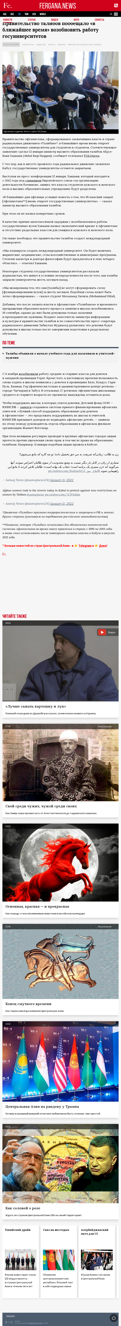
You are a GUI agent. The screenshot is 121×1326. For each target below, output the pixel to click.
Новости (7, 20)
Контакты (10, 1316)
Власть (51, 44)
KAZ (5, 14)
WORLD (43, 14)
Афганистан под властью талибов (84, 44)
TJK (19, 14)
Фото (76, 20)
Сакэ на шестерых (56, 1230)
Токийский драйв (17, 1230)
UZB (34, 14)
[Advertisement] (60, 589)
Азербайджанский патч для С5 (94, 1231)
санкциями (33, 180)
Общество (41, 44)
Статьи (32, 20)
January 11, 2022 (62, 480)
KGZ (12, 14)
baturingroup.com (35, 1323)
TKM (26, 14)
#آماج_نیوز (93, 471)
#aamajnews (35, 494)
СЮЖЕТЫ (99, 20)
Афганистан (28, 44)
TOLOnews (91, 156)
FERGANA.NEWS (57, 6)
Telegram (85, 546)
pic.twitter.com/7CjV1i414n (62, 494)
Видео (54, 20)
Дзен (102, 546)
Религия (61, 44)
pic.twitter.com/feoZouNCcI (66, 471)
